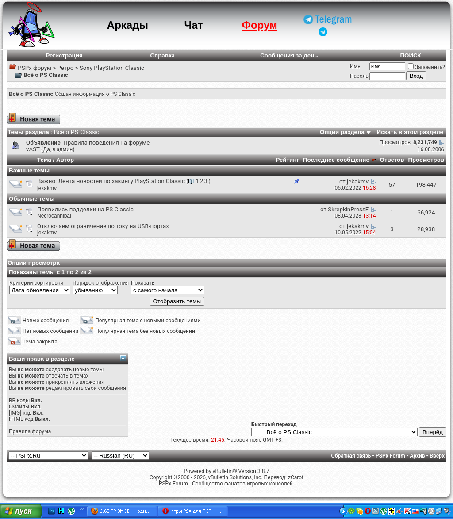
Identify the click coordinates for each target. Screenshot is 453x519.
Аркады (127, 25)
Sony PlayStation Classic (112, 68)
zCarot (295, 477)
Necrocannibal (54, 216)
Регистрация (64, 55)
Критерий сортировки (36, 283)
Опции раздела (342, 132)
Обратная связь (351, 456)
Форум (259, 25)
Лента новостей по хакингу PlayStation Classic (121, 181)
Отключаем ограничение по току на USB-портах (103, 226)
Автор (65, 159)
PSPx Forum (390, 456)
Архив (417, 456)
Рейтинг (287, 159)
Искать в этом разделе (410, 132)
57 (391, 184)
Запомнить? (426, 67)
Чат (193, 25)
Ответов (392, 159)
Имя (355, 66)
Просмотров (426, 159)
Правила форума (30, 431)
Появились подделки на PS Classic (85, 209)
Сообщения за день (289, 55)
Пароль (359, 76)
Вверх (437, 456)
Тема (44, 159)
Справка (162, 55)
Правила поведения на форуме (106, 142)
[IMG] (15, 413)
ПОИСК (410, 55)
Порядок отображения (101, 283)
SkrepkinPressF (348, 209)
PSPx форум (34, 68)
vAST (33, 149)
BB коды (19, 400)
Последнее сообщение (336, 159)
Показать (142, 283)
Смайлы (19, 407)
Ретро (65, 68)
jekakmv (47, 188)
